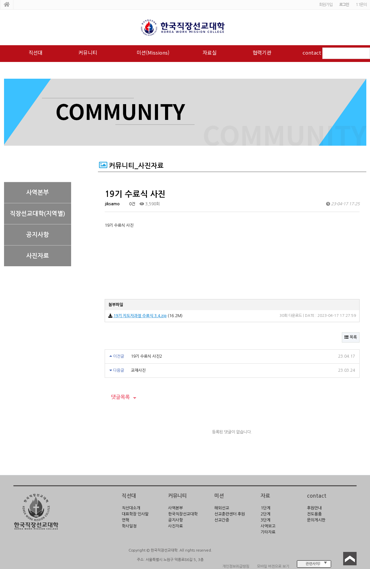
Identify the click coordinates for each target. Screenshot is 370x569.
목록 (351, 337)
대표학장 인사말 (135, 514)
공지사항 (37, 235)
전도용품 (314, 514)
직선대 (36, 52)
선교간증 (221, 520)
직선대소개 (131, 508)
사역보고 (268, 526)
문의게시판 (316, 520)
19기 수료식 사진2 (146, 356)
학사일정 (129, 526)
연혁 (125, 520)
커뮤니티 (87, 52)
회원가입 (325, 5)
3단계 (265, 520)
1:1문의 (361, 5)
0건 (129, 204)
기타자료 (268, 532)
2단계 (265, 514)
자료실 (210, 52)
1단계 (265, 508)
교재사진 (138, 370)
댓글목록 (117, 397)
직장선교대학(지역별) (37, 214)
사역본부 (37, 193)
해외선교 (221, 508)
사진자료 (37, 256)
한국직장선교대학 (183, 514)
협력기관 (262, 52)
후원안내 (314, 508)
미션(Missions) (153, 52)
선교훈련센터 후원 (229, 514)
